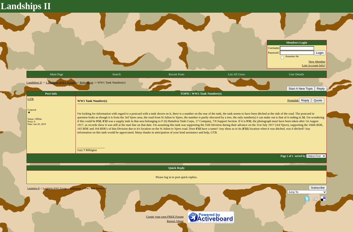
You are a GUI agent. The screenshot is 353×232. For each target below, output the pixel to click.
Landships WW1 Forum (60, 82)
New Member (317, 61)
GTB (31, 99)
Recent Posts (176, 74)
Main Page (56, 74)
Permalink (293, 100)
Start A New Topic (300, 88)
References (86, 82)
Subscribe (318, 187)
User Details (296, 74)
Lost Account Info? (313, 65)
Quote (318, 100)
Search (116, 74)
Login (320, 53)
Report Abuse (175, 221)
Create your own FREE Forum (165, 216)
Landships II (34, 82)
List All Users (236, 74)
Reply (321, 88)
